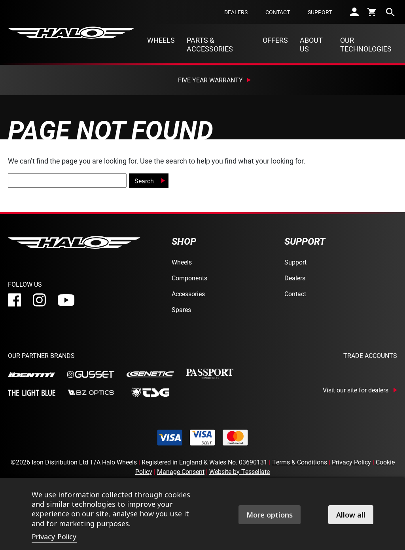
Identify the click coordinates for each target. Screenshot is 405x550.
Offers (275, 40)
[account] (354, 12)
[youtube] (66, 300)
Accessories (188, 293)
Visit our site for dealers (355, 390)
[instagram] (39, 299)
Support (320, 12)
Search (144, 181)
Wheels (161, 40)
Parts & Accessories (210, 44)
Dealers (236, 12)
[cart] (372, 12)
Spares (181, 309)
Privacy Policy (351, 462)
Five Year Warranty (210, 80)
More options (269, 515)
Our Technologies (366, 44)
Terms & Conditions (299, 462)
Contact (277, 12)
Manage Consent (180, 471)
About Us (311, 44)
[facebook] (14, 299)
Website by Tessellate (239, 471)
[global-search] (67, 180)
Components (189, 278)
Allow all (350, 515)
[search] (390, 12)
